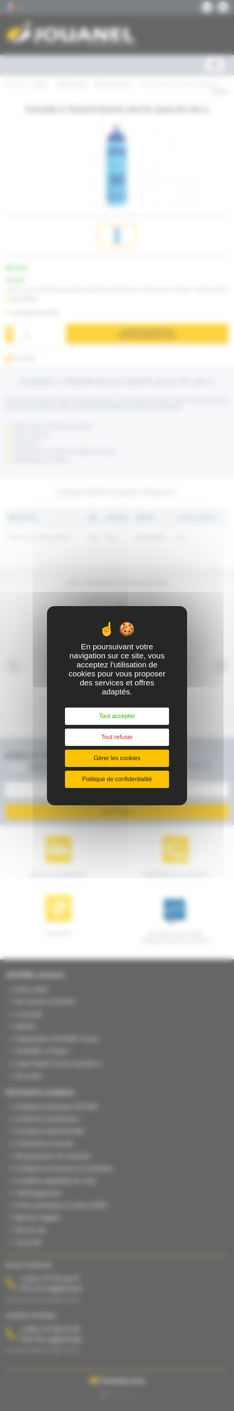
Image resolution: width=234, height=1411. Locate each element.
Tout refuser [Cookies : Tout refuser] (117, 737)
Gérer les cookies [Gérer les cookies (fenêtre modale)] (117, 758)
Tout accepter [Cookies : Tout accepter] (117, 716)
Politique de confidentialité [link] (117, 779)
